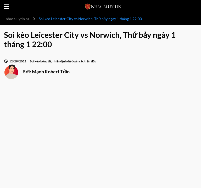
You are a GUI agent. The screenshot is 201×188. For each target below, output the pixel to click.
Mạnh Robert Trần (51, 71)
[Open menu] (6, 6)
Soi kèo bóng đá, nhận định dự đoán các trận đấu (63, 61)
